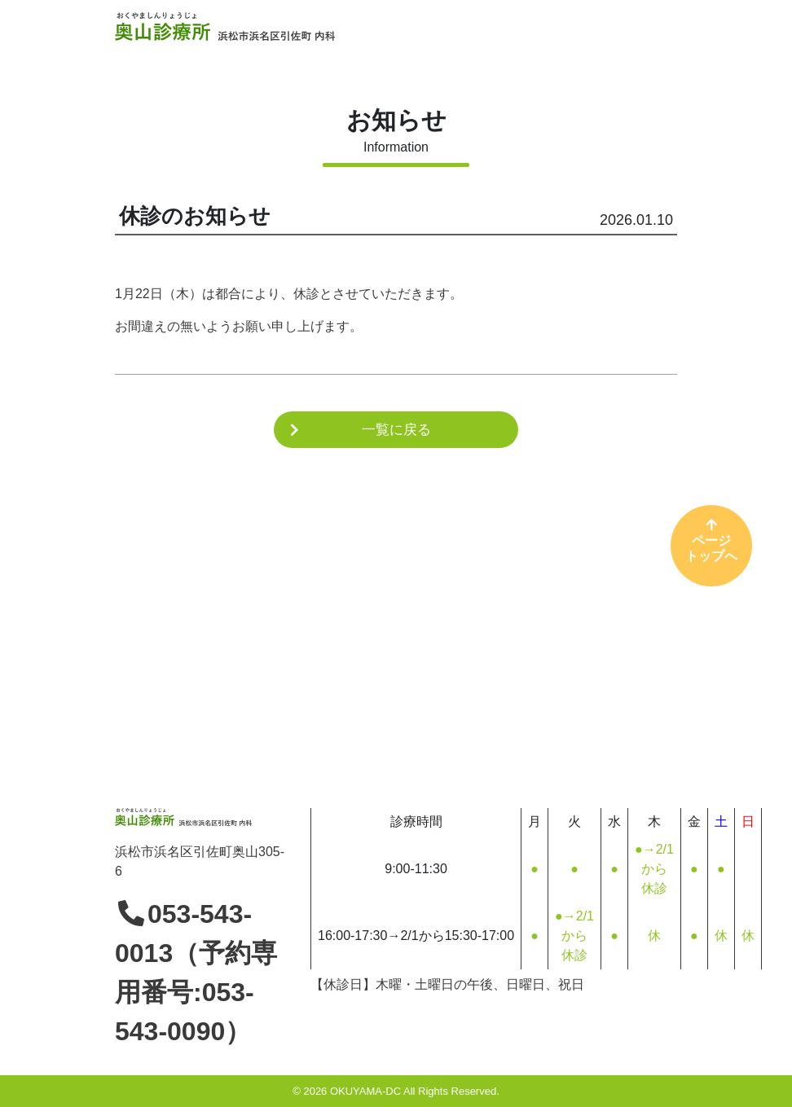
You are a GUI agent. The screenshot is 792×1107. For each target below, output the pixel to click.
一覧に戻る (396, 429)
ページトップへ (711, 540)
